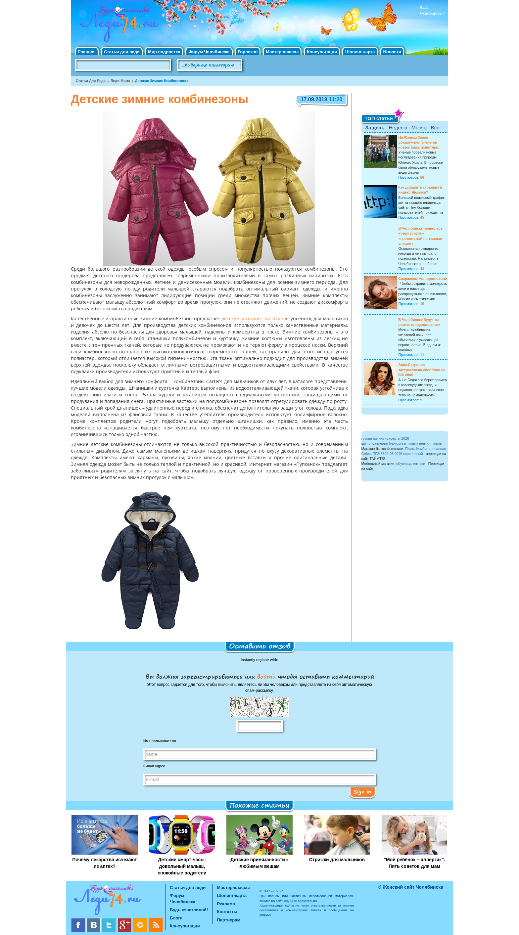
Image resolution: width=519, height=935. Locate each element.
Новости (392, 52)
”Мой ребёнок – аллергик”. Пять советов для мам (414, 863)
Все (435, 127)
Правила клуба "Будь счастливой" (423, 67)
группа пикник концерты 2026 (385, 438)
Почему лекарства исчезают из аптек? (104, 863)
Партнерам (229, 919)
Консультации (322, 52)
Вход (424, 8)
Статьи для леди (122, 52)
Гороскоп (248, 52)
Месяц (418, 127)
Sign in (362, 791)
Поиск (261, 65)
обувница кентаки (410, 464)
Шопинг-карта (360, 52)
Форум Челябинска (208, 52)
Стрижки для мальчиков (337, 859)
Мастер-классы (282, 52)
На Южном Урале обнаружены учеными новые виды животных (419, 142)
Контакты (227, 911)
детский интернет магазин (252, 319)
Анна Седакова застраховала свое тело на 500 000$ (422, 370)
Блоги (176, 917)
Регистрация (432, 13)
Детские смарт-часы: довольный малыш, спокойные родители (182, 866)
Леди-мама (120, 81)
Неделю (398, 127)
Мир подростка (164, 52)
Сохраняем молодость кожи (423, 279)
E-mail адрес (154, 766)
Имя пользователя (159, 741)
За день (375, 127)
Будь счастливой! (189, 909)
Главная (87, 52)
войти (266, 676)
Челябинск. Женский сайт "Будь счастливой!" (118, 26)
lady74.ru (290, 901)
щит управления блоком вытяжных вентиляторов (401, 443)
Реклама (226, 903)
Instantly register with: (259, 660)
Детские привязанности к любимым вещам (259, 863)
